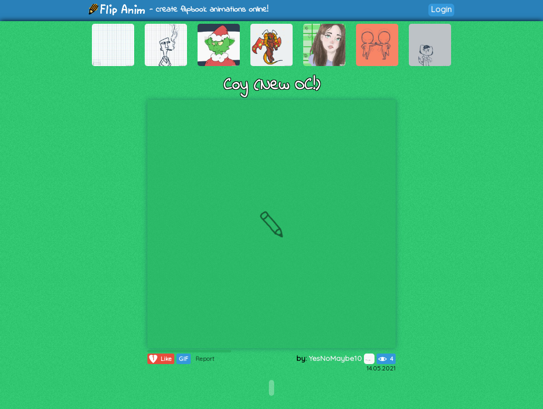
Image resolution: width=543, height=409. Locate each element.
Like (160, 359)
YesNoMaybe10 (342, 358)
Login (441, 9)
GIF (183, 358)
